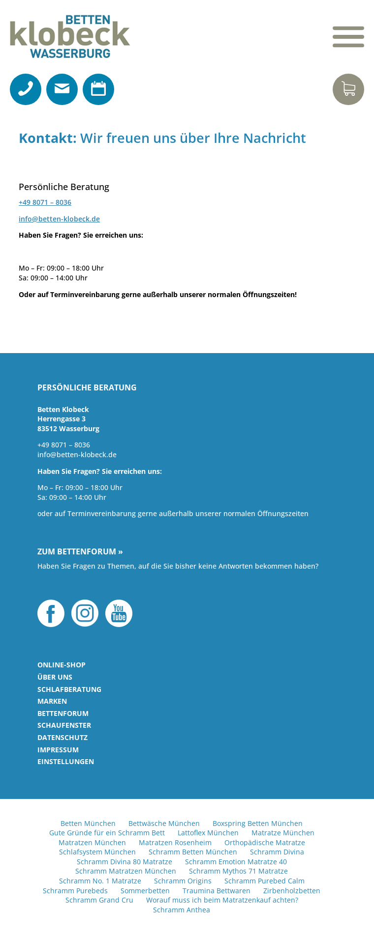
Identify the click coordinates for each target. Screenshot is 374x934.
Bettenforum (63, 713)
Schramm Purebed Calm (264, 880)
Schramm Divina (277, 851)
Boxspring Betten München (258, 823)
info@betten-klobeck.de (59, 218)
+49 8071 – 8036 (45, 202)
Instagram (84, 613)
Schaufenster (64, 725)
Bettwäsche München (164, 823)
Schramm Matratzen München (125, 871)
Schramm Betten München (193, 851)
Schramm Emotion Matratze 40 (236, 861)
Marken (52, 701)
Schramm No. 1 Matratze (100, 880)
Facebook (50, 613)
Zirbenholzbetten (291, 890)
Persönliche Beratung (87, 388)
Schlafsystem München (97, 851)
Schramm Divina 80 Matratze (124, 861)
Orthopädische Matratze (264, 842)
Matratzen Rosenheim (175, 842)
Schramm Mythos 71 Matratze (238, 871)
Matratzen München (92, 842)
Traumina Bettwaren (216, 890)
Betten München (88, 823)
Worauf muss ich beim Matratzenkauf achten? (222, 900)
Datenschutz (62, 737)
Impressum (58, 749)
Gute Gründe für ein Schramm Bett (107, 832)
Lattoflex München (208, 832)
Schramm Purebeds (75, 890)
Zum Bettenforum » (80, 552)
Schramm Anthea (181, 909)
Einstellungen (65, 761)
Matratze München (282, 832)
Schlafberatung (69, 689)
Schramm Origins (183, 880)
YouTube (118, 613)
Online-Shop (61, 664)
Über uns (54, 677)
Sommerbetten (145, 890)
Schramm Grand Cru (99, 900)
